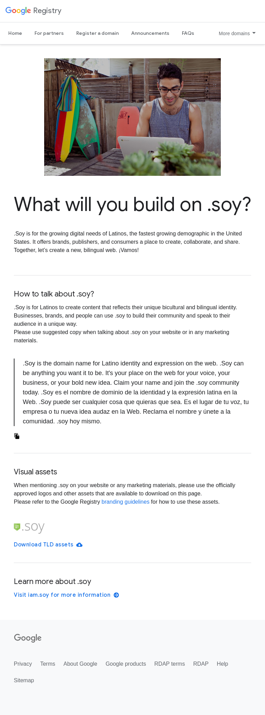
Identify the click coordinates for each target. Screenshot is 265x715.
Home (15, 33)
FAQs (188, 33)
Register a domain (97, 33)
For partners (49, 33)
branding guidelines (125, 502)
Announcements (150, 33)
